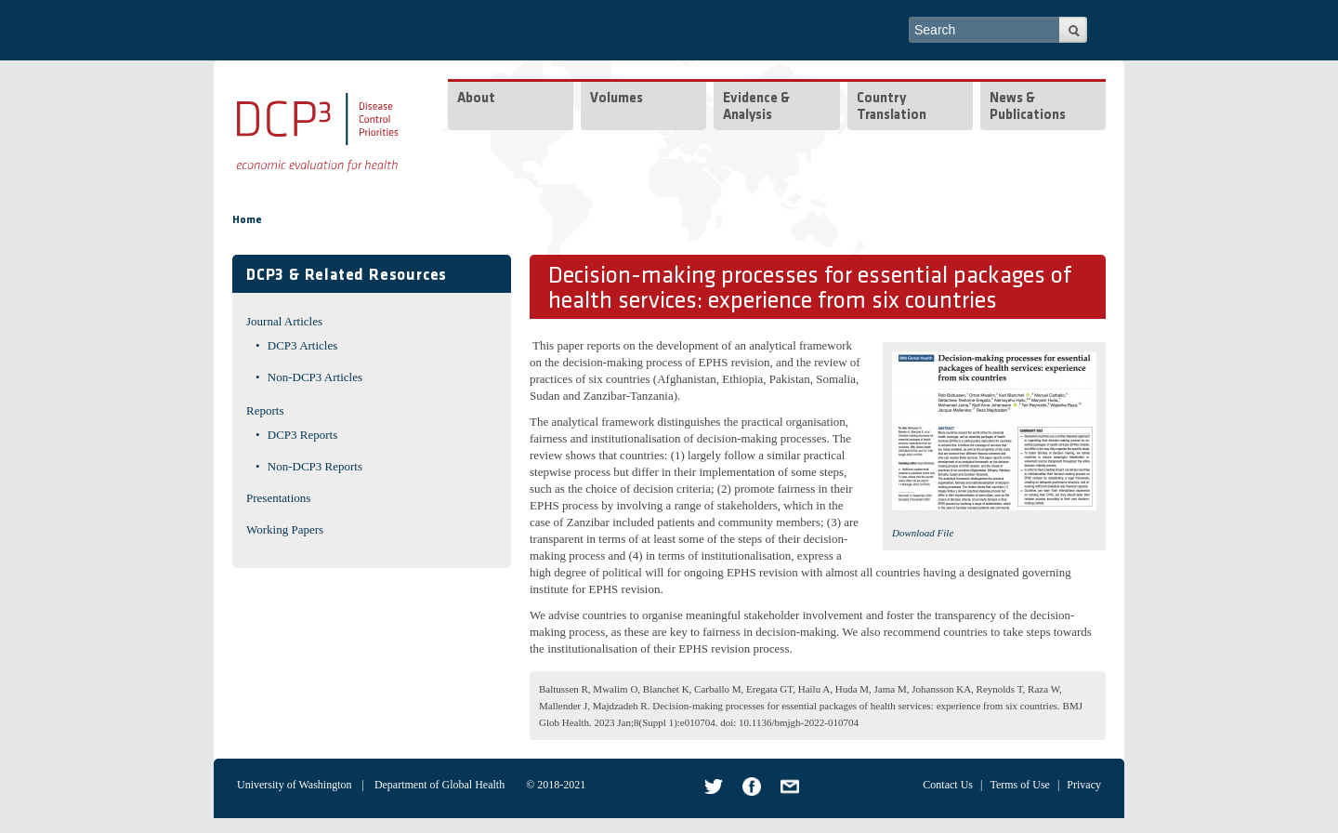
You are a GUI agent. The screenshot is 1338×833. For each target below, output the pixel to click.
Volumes (616, 99)
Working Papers (284, 529)
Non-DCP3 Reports (315, 466)
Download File (922, 532)
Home (247, 220)
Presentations (278, 498)
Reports (264, 410)
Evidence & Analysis (756, 107)
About (476, 99)
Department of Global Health (439, 784)
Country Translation (891, 107)
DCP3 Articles (302, 345)
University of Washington (294, 784)
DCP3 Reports (302, 435)
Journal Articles (284, 321)
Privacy (1084, 784)
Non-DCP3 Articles (315, 377)
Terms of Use (1019, 784)
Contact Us (948, 784)
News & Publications (1028, 107)
